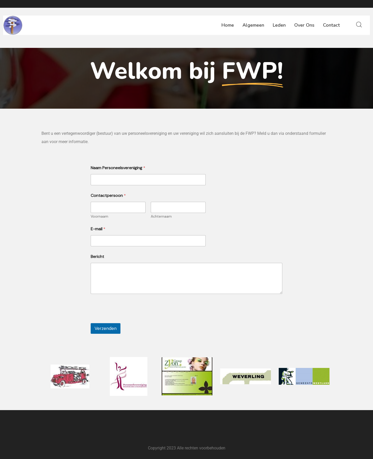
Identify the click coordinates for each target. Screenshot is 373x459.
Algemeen (253, 25)
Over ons (304, 25)
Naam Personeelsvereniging (118, 167)
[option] (70, 376)
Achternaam (161, 216)
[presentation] (130, 319)
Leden (279, 25)
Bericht (97, 256)
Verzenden (106, 328)
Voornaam (99, 216)
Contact (331, 25)
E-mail (98, 228)
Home (227, 25)
